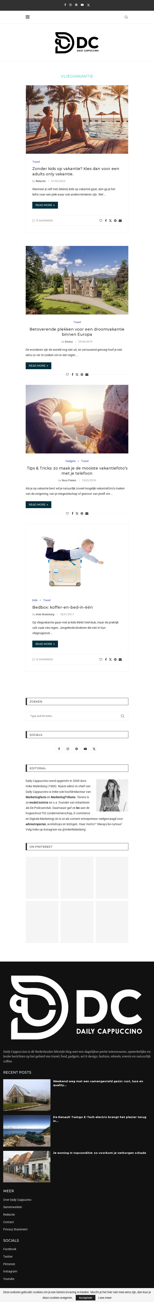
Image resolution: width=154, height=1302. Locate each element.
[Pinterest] (76, 4)
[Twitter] (88, 5)
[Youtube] (82, 4)
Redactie (41, 181)
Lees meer (105, 1297)
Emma (69, 341)
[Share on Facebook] (106, 220)
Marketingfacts (36, 797)
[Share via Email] (120, 220)
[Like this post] (100, 220)
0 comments (42, 220)
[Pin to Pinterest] (115, 220)
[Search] (126, 17)
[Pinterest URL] (42, 878)
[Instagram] (70, 4)
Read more (45, 205)
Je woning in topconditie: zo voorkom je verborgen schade (99, 1152)
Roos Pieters (69, 480)
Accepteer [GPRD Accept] (85, 1297)
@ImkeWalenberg (74, 829)
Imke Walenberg (45, 614)
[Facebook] (65, 4)
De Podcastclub (40, 808)
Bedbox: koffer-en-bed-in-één (62, 607)
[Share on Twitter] (110, 220)
